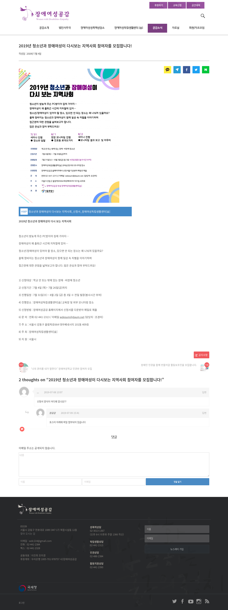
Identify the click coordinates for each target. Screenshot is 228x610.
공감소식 (157, 28)
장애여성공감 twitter (175, 601)
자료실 (175, 28)
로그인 (22, 602)
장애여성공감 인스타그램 (199, 601)
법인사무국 (65, 28)
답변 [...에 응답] (204, 392)
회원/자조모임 (196, 28)
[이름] (177, 529)
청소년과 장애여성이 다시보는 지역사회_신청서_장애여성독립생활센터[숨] (69, 211)
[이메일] (177, 538)
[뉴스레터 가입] (177, 549)
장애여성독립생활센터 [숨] (128, 28)
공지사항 (203, 355)
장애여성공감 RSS (207, 601)
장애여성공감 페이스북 (183, 601)
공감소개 (44, 28)
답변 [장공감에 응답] (204, 413)
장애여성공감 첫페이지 (44, 13)
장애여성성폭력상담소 (92, 28)
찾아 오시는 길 (27, 533)
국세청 (35, 588)
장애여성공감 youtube (191, 601)
